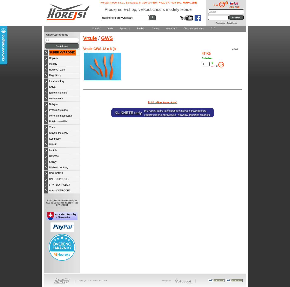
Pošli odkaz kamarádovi (162, 102)
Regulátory (55, 75)
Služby (53, 161)
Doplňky (53, 58)
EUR (237, 7)
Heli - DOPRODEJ (59, 179)
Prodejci (141, 28)
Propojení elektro (58, 110)
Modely (53, 63)
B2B (213, 28)
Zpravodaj (125, 28)
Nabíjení (53, 104)
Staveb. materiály (58, 133)
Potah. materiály (58, 121)
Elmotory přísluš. (58, 92)
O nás (110, 28)
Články (155, 28)
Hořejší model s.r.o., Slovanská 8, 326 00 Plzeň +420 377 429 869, (148, 2)
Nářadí (53, 144)
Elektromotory (56, 81)
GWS (107, 38)
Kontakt (96, 28)
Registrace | (221, 23)
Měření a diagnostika (60, 115)
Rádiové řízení (57, 69)
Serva (52, 87)
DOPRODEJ (56, 173)
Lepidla (53, 150)
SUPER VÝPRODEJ (62, 52)
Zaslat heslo (232, 23)
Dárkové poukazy (58, 167)
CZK (231, 7)
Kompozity (55, 138)
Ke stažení (171, 28)
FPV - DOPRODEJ (59, 184)
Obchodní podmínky (193, 28)
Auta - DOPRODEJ (59, 190)
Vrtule (52, 127)
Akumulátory (56, 98)
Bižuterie (54, 156)
